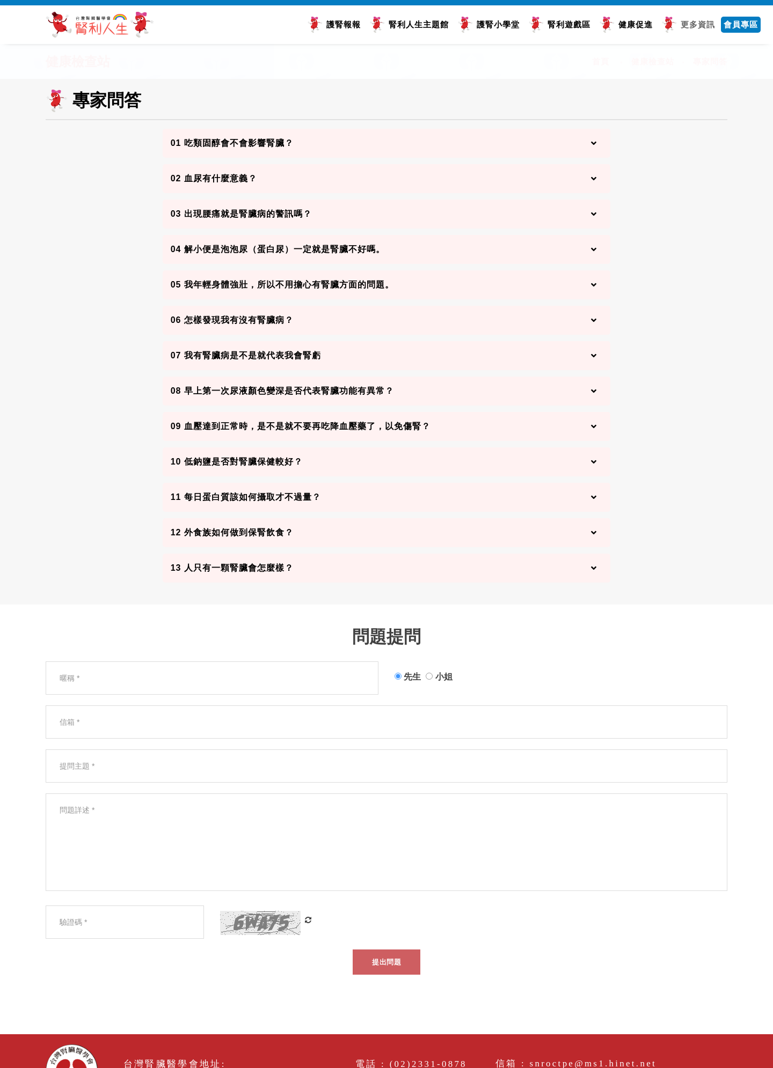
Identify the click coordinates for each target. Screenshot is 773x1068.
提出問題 (386, 962)
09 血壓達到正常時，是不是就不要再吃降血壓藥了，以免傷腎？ (301, 426)
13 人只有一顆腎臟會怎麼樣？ (232, 567)
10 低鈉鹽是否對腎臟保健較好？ (237, 461)
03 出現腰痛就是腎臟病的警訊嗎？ (241, 213)
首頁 (600, 61)
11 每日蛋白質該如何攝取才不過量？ (246, 497)
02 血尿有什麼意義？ (214, 178)
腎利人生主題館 (419, 24)
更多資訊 (698, 24)
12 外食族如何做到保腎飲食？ (232, 532)
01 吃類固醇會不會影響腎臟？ (232, 143)
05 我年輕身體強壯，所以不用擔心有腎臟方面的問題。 (282, 284)
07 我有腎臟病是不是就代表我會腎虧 (246, 355)
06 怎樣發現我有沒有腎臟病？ (232, 320)
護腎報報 (343, 24)
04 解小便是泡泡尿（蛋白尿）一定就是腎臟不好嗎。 (278, 249)
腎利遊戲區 (569, 24)
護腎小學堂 (498, 24)
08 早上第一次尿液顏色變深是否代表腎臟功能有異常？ (282, 390)
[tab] (387, 143)
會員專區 (741, 24)
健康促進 (635, 24)
